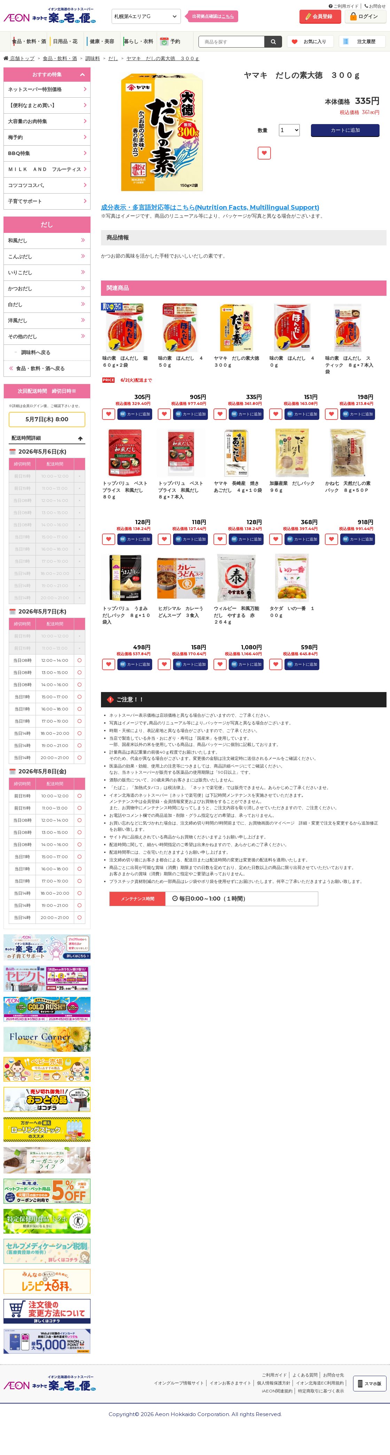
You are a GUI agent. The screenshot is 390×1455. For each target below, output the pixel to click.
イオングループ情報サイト (179, 1382)
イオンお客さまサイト (230, 1382)
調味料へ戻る (35, 352)
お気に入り (315, 41)
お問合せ (375, 6)
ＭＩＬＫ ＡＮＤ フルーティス (44, 169)
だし (113, 58)
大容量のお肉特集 (27, 121)
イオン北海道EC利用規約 (320, 1382)
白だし (15, 304)
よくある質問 (305, 1374)
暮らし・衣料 (138, 41)
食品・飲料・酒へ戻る (40, 368)
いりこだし (20, 272)
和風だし (18, 240)
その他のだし (22, 336)
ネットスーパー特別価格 (35, 89)
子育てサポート (25, 201)
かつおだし (20, 288)
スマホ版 (373, 1383)
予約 (175, 41)
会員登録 (322, 16)
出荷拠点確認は (213, 16)
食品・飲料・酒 (29, 41)
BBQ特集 (19, 153)
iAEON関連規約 (277, 1390)
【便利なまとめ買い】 (32, 105)
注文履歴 (366, 41)
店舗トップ (18, 58)
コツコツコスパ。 (27, 185)
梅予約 (15, 137)
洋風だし (18, 320)
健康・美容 (102, 41)
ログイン (368, 16)
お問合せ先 (333, 1374)
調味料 (92, 58)
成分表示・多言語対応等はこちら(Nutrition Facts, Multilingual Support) (210, 207)
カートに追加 (345, 130)
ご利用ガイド (344, 6)
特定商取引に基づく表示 (321, 1390)
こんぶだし (20, 256)
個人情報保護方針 (273, 1382)
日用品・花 (65, 41)
